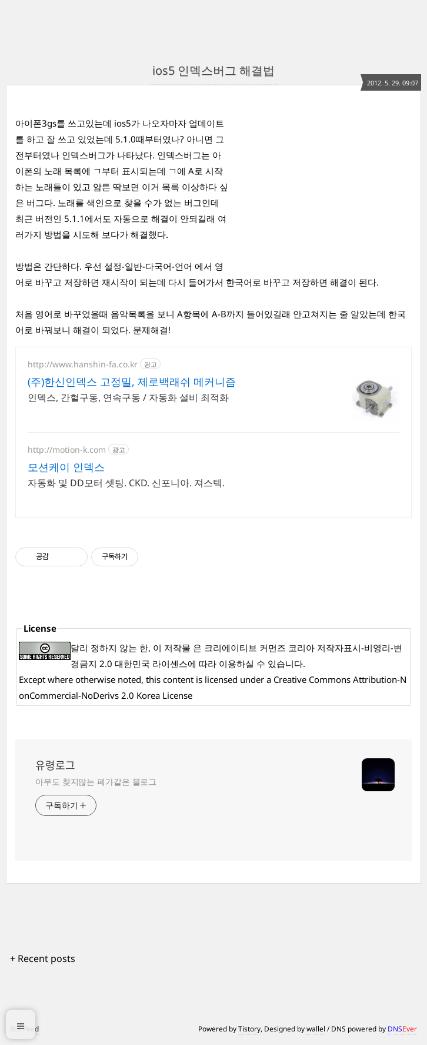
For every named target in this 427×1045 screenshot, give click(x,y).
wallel (315, 1029)
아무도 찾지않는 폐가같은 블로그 (95, 781)
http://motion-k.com (67, 449)
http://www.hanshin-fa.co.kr (83, 364)
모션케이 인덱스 (66, 467)
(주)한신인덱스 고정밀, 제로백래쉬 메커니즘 (132, 381)
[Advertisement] (323, 189)
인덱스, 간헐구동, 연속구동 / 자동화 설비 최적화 (128, 397)
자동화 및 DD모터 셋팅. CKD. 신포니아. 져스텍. (126, 482)
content (178, 679)
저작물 (177, 647)
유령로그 (55, 765)
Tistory (249, 1029)
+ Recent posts (42, 958)
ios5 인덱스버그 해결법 (213, 70)
